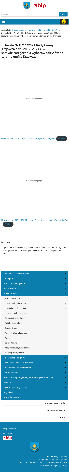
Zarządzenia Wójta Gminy (35, 318)
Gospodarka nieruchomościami (34, 367)
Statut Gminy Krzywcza (14, 298)
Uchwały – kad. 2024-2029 (35, 308)
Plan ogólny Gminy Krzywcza (35, 333)
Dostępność (34, 278)
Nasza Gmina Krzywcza (34, 283)
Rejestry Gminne (11, 328)
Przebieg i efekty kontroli (14, 353)
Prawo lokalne (34, 293)
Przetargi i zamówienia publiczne (34, 362)
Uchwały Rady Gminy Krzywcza (35, 303)
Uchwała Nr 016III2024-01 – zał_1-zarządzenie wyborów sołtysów (34, 220)
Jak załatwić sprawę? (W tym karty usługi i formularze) (34, 377)
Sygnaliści (8, 392)
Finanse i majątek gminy (34, 358)
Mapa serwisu (9, 429)
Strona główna (19, 30)
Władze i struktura (34, 288)
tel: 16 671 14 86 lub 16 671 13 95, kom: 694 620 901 (43, 462)
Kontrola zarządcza (12, 397)
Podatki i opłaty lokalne (14, 323)
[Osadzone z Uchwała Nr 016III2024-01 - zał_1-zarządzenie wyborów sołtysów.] (34, 180)
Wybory (34, 382)
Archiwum (7, 433)
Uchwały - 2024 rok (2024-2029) (43, 30)
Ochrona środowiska (34, 372)
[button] (3, 21)
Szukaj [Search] (63, 14)
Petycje (35, 338)
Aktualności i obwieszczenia (34, 273)
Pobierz (61, 139)
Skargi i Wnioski (11, 343)
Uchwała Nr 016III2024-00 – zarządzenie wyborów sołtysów (28, 139)
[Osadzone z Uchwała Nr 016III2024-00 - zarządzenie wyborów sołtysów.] (34, 98)
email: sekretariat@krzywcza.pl (53, 465)
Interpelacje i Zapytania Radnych (17, 348)
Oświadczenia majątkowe (34, 387)
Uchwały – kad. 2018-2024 (35, 313)
